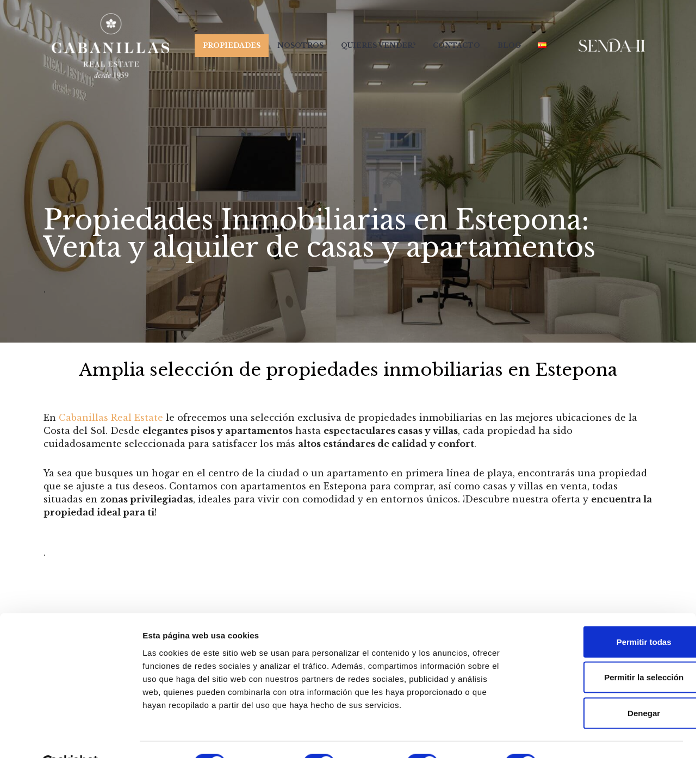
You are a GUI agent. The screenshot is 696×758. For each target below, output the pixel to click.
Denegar (605, 686)
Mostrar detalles (588, 736)
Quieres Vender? (377, 45)
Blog (508, 45)
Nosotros (299, 45)
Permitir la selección (605, 651)
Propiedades (230, 45)
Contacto (456, 45)
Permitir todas (605, 615)
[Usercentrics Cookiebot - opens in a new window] (70, 737)
